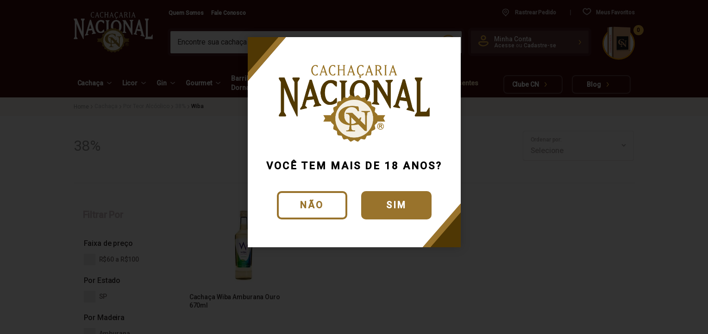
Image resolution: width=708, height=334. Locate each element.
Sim (396, 205)
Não (312, 205)
